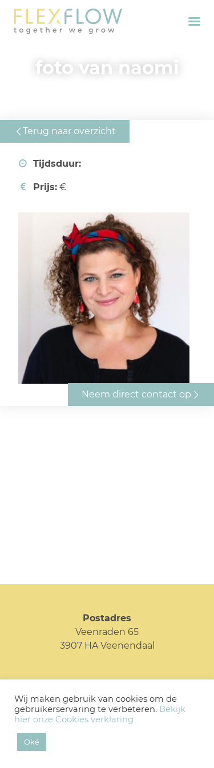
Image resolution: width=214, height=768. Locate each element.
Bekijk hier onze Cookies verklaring (99, 714)
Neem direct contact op (136, 394)
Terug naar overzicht (69, 131)
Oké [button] (31, 741)
